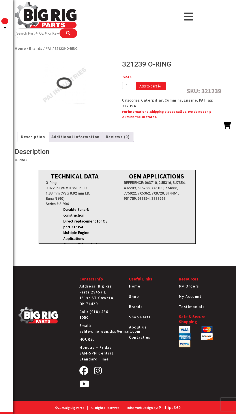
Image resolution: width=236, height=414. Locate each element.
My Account (190, 296)
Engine (190, 100)
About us (138, 327)
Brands (36, 48)
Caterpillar (152, 100)
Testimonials (192, 306)
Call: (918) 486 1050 (93, 314)
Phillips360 (170, 407)
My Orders (189, 286)
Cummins (173, 100)
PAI (48, 48)
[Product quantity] (128, 85)
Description (33, 136)
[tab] (33, 137)
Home (20, 48)
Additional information (75, 136)
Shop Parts (140, 317)
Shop (134, 296)
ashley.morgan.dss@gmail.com (109, 331)
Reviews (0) (118, 136)
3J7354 (129, 106)
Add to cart (148, 86)
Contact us (139, 337)
